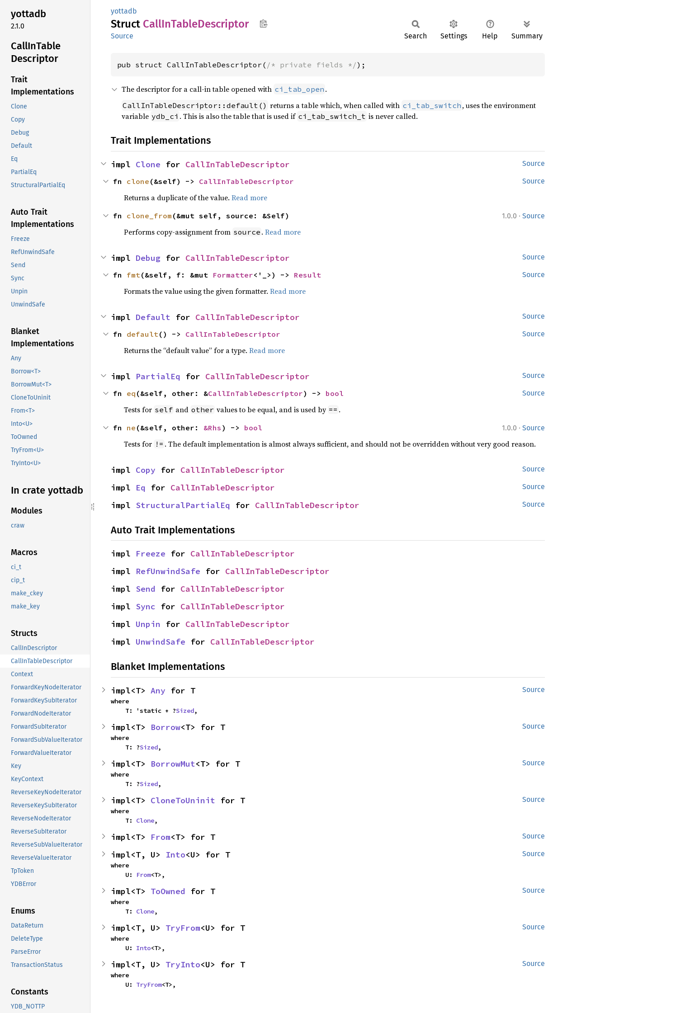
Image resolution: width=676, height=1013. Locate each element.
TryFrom (182, 928)
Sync (146, 606)
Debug (148, 258)
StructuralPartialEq (183, 505)
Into (175, 854)
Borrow (165, 727)
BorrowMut (173, 764)
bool (335, 393)
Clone (148, 164)
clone (138, 181)
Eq (141, 487)
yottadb (124, 11)
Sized (185, 711)
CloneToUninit (183, 800)
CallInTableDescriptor (237, 164)
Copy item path (263, 23)
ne (131, 427)
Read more (249, 198)
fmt (133, 274)
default (142, 334)
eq (131, 393)
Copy (146, 470)
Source (122, 36)
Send (146, 589)
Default (153, 317)
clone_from (149, 215)
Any (158, 690)
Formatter (233, 274)
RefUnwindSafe (168, 571)
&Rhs (212, 427)
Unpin (148, 624)
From (160, 837)
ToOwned (168, 891)
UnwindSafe (160, 641)
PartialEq (158, 376)
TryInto (182, 964)
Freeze (150, 553)
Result (307, 274)
